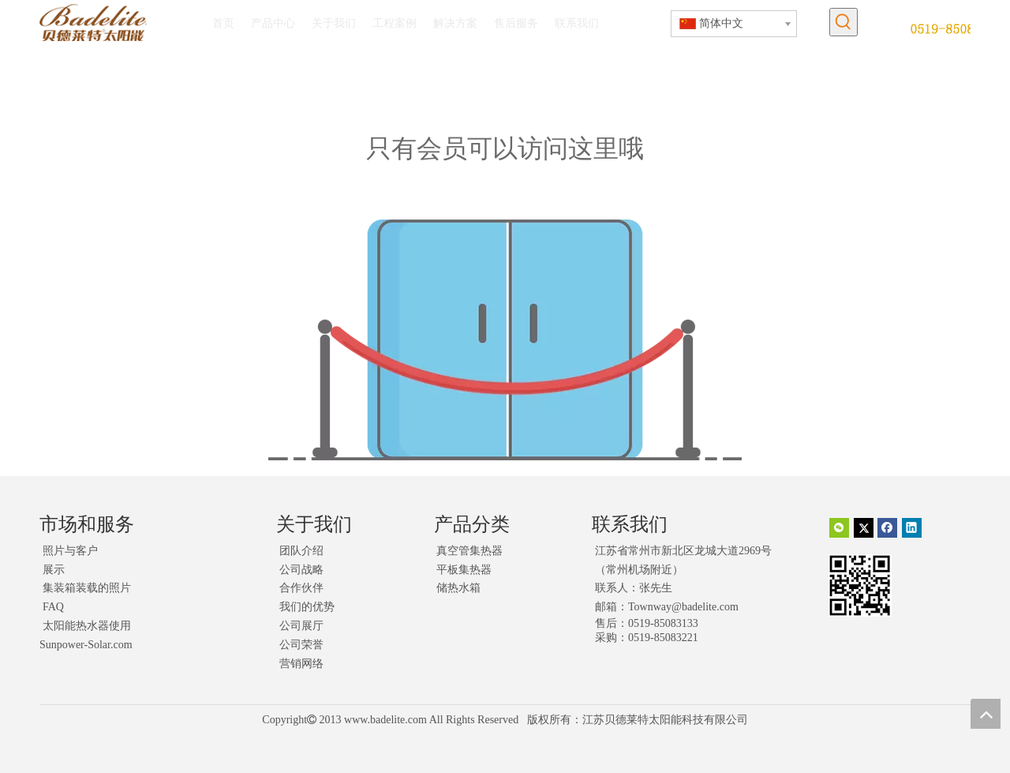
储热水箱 (458, 588)
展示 (54, 570)
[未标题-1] (956, 28)
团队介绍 (301, 551)
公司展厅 (301, 626)
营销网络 (301, 664)
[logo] (93, 22)
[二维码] (860, 585)
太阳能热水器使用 (87, 626)
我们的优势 (307, 607)
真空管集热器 (469, 551)
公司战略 (301, 570)
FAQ (53, 607)
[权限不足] (505, 340)
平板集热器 (464, 570)
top (986, 714)
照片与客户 (70, 551)
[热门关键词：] (843, 22)
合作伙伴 (301, 588)
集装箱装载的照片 (87, 588)
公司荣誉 (301, 645)
